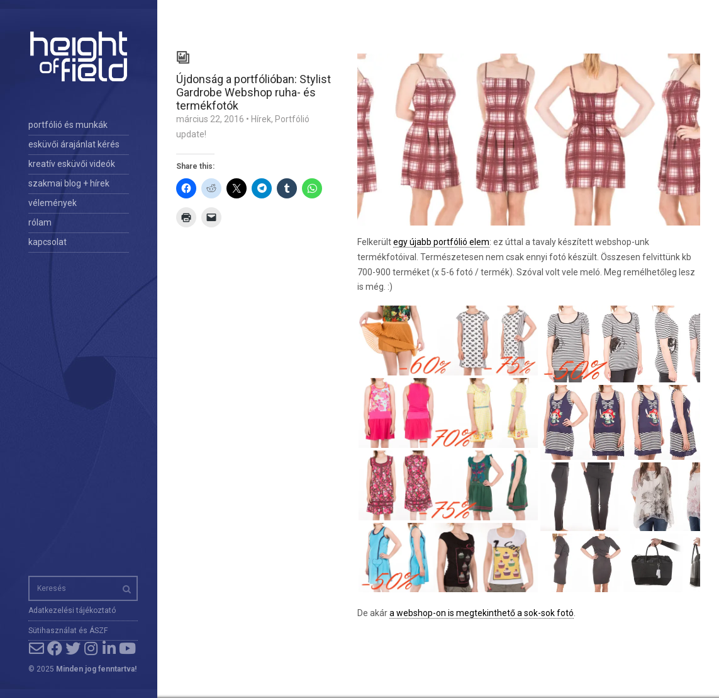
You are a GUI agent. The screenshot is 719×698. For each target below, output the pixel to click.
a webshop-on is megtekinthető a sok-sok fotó (481, 613)
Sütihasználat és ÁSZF (68, 630)
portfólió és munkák (68, 125)
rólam (40, 222)
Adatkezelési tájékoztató (72, 610)
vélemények (52, 203)
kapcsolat (47, 242)
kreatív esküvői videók (71, 164)
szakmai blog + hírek (68, 183)
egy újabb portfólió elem (441, 242)
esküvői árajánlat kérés (74, 144)
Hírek (261, 119)
